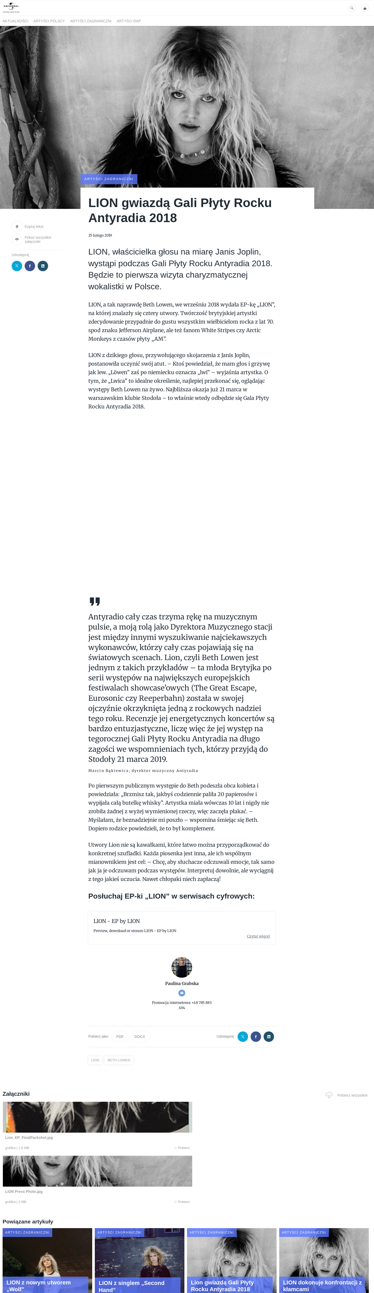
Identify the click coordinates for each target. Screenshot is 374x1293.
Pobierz (81, 1148)
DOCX (140, 1037)
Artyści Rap (129, 21)
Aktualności (15, 21)
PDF (120, 1037)
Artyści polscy (49, 21)
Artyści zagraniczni (90, 21)
